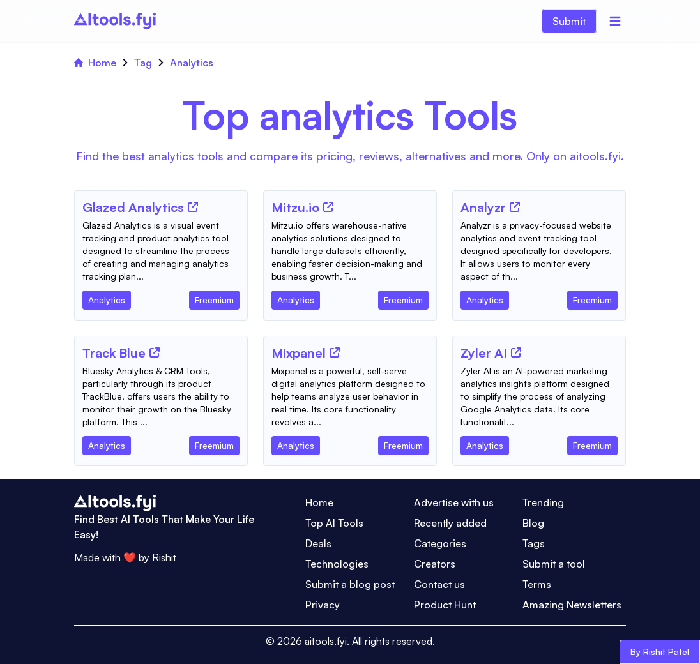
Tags (533, 543)
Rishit (164, 557)
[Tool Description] (161, 250)
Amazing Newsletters (571, 604)
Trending (543, 502)
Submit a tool (553, 563)
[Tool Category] (106, 297)
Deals (318, 543)
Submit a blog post (350, 584)
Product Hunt (445, 604)
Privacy (322, 604)
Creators (434, 563)
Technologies (337, 563)
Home (95, 62)
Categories (440, 543)
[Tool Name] (133, 208)
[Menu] (615, 21)
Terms (536, 584)
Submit (569, 21)
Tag (143, 62)
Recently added (450, 523)
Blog (533, 523)
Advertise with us (454, 502)
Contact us (439, 584)
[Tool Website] (193, 207)
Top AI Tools (334, 523)
